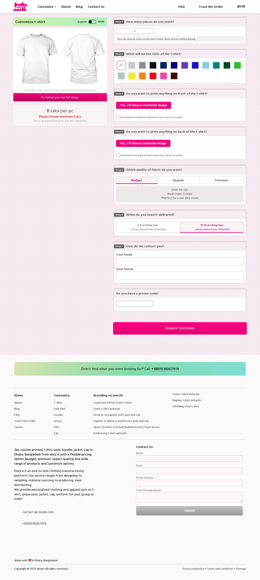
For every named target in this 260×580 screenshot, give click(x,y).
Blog (17, 408)
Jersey (58, 421)
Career (18, 427)
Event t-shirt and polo (106, 408)
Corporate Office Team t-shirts (112, 402)
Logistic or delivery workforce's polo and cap (121, 421)
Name (139, 453)
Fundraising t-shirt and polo (110, 433)
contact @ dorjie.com (38, 512)
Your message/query (148, 490)
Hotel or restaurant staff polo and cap (116, 415)
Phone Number (144, 478)
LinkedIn (50, 543)
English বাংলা (91, 22)
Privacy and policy (194, 568)
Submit (189, 510)
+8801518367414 (165, 369)
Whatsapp (29, 543)
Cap (56, 433)
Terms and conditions (220, 568)
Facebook (18, 543)
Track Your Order (25, 421)
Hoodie (58, 415)
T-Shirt (58, 402)
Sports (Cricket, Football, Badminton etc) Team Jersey (126, 427)
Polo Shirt (60, 408)
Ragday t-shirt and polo (187, 400)
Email (139, 466)
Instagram (60, 543)
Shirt (57, 427)
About (18, 402)
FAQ (17, 415)
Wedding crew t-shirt (186, 406)
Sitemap (241, 568)
